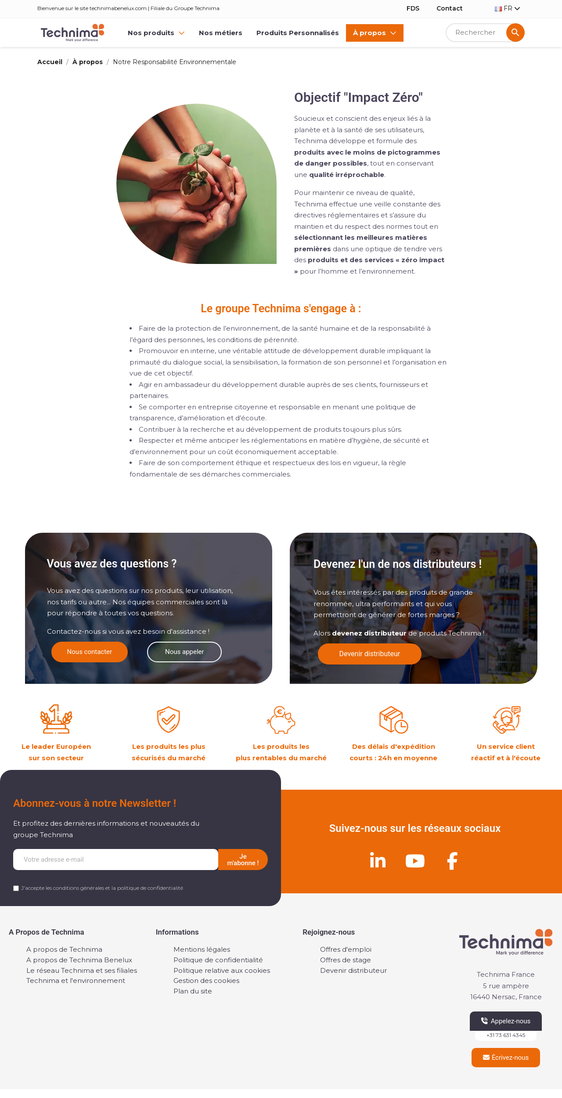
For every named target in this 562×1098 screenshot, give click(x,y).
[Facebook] (452, 860)
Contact (449, 8)
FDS (413, 8)
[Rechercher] (485, 32)
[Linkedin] (377, 860)
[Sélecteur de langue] (507, 8)
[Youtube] (414, 860)
